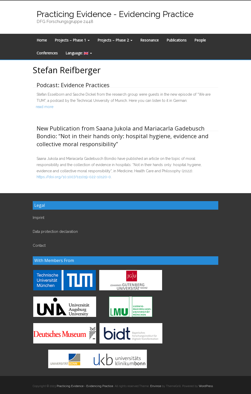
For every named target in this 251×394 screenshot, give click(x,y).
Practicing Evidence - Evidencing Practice (115, 14)
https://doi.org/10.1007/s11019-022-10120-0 (74, 177)
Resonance (149, 40)
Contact (39, 245)
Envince (155, 386)
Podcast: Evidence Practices (73, 85)
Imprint (38, 218)
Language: (78, 53)
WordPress (206, 386)
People (200, 40)
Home (42, 40)
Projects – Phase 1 (72, 40)
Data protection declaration (55, 231)
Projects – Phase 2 (114, 40)
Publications (176, 40)
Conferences (47, 53)
